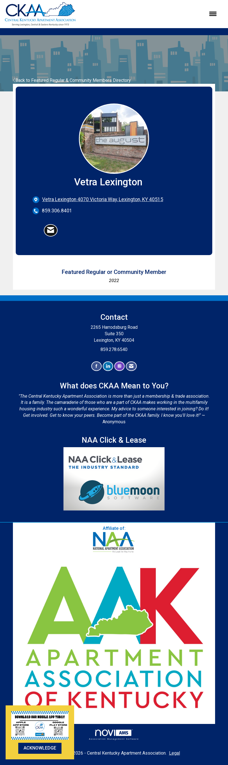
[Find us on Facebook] (96, 366)
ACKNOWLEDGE (40, 748)
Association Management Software (114, 735)
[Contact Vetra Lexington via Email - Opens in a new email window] (51, 230)
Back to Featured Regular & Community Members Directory (72, 80)
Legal (174, 753)
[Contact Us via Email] (131, 366)
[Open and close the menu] (149, 14)
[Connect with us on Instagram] (119, 366)
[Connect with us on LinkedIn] (108, 366)
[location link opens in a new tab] (102, 199)
